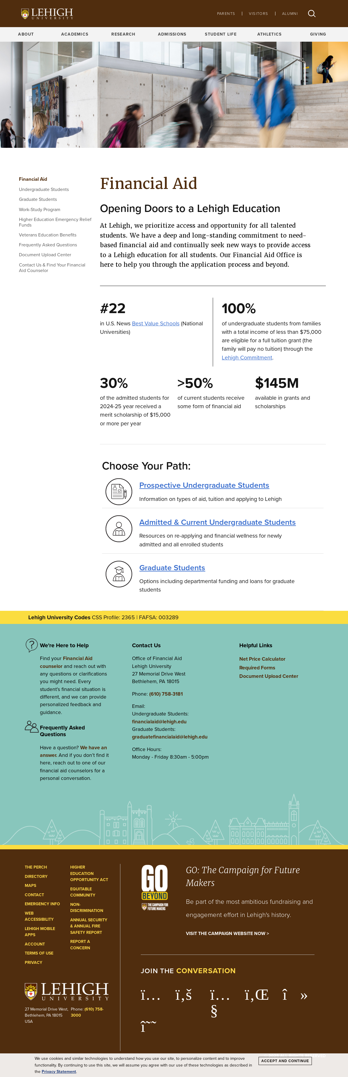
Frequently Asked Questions (48, 245)
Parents (226, 13)
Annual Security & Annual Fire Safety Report (88, 926)
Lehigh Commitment (247, 357)
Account (35, 944)
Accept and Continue (285, 1061)
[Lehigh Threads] (152, 1029)
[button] (312, 13)
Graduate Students (38, 199)
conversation (206, 970)
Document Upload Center (45, 254)
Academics (75, 34)
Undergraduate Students (44, 189)
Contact (34, 895)
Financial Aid (33, 179)
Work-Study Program (39, 209)
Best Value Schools (156, 323)
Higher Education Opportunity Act (89, 873)
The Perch (36, 867)
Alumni (290, 13)
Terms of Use (39, 953)
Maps (30, 886)
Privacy (33, 963)
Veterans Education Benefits (47, 235)
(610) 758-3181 (166, 694)
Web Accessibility (39, 916)
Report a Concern (80, 945)
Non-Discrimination (86, 907)
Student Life (220, 34)
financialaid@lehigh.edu (159, 721)
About (26, 34)
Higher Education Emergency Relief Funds (55, 222)
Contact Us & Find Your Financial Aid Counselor (52, 267)
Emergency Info (42, 904)
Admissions (172, 34)
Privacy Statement (59, 1072)
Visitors (258, 13)
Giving (318, 34)
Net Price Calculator (262, 659)
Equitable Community (82, 892)
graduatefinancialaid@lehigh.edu (170, 737)
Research (123, 34)
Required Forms (257, 667)
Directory (36, 876)
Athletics (269, 34)
